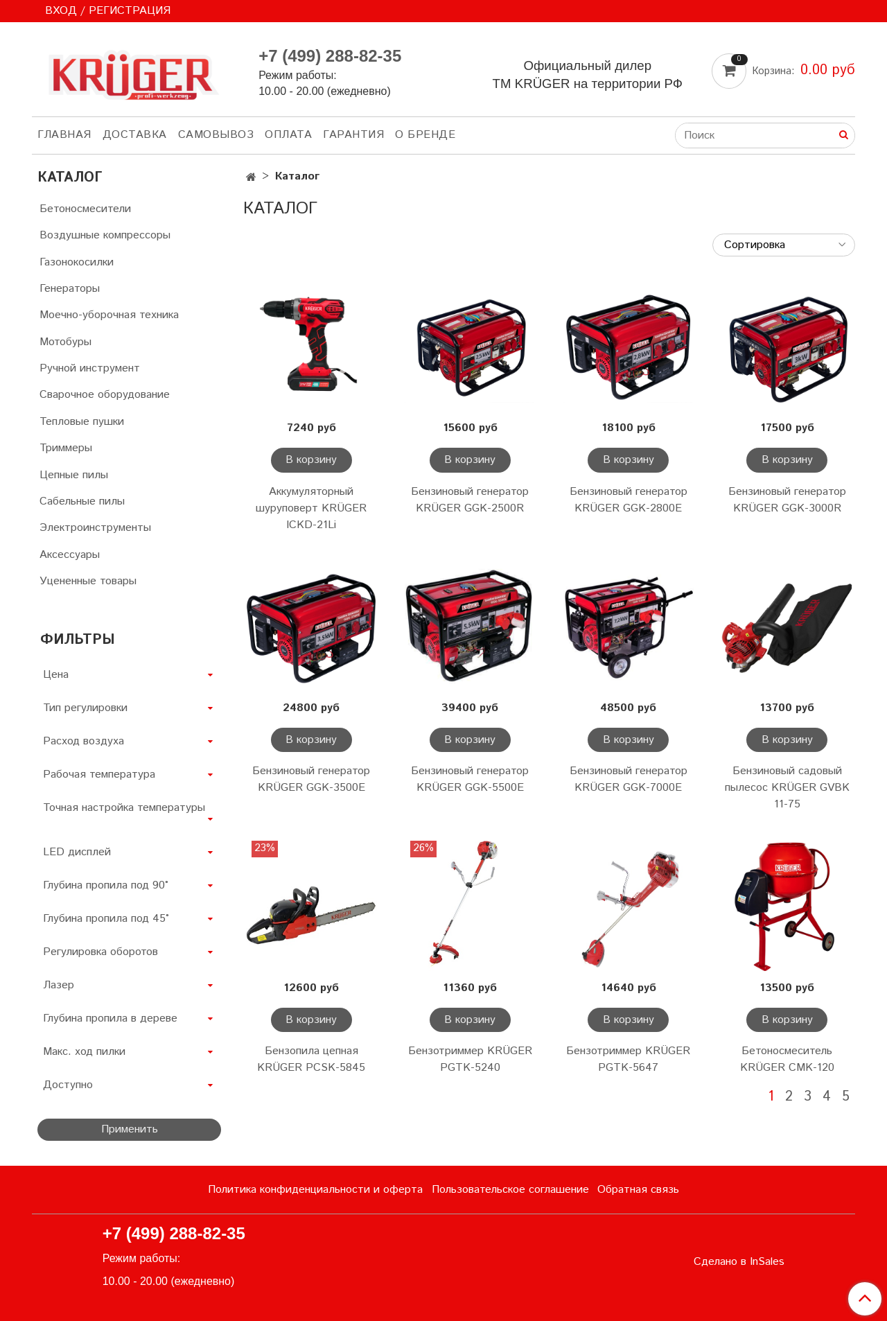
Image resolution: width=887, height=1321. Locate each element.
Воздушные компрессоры (104, 235)
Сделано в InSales (739, 1262)
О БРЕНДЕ (425, 135)
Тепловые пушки (81, 422)
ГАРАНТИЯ (353, 135)
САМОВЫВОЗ (216, 135)
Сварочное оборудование (104, 395)
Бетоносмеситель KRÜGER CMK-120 (787, 1059)
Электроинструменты (95, 528)
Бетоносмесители (85, 209)
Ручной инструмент (89, 368)
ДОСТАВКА (135, 135)
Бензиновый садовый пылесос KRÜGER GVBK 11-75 (787, 787)
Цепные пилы (73, 475)
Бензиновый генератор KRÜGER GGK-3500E (311, 779)
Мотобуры (65, 342)
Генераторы (69, 289)
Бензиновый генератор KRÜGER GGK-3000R (787, 500)
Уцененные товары (88, 581)
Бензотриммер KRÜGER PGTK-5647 (628, 1059)
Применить (129, 1129)
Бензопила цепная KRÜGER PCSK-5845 (311, 1059)
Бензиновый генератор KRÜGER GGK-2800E (628, 500)
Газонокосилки (76, 262)
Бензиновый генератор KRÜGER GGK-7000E (628, 779)
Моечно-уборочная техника (109, 315)
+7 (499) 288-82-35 (329, 55)
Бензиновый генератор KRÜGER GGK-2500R (470, 500)
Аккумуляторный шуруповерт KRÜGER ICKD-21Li (311, 508)
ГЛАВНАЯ (64, 135)
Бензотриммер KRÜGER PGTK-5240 (470, 1059)
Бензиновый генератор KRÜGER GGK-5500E (470, 779)
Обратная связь (638, 1190)
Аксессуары (69, 555)
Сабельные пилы (82, 501)
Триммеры (65, 448)
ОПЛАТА (288, 135)
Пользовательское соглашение (510, 1190)
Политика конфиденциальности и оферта (315, 1190)
